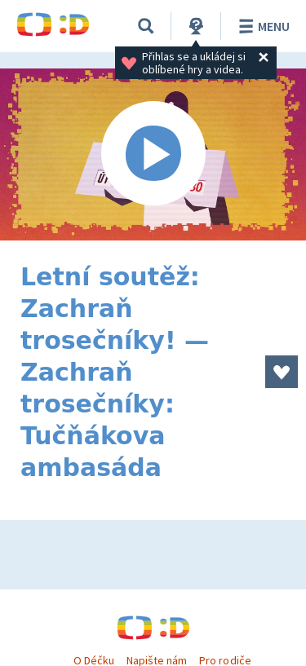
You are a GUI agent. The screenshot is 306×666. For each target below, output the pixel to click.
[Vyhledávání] (146, 26)
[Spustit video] (153, 154)
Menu (261, 26)
